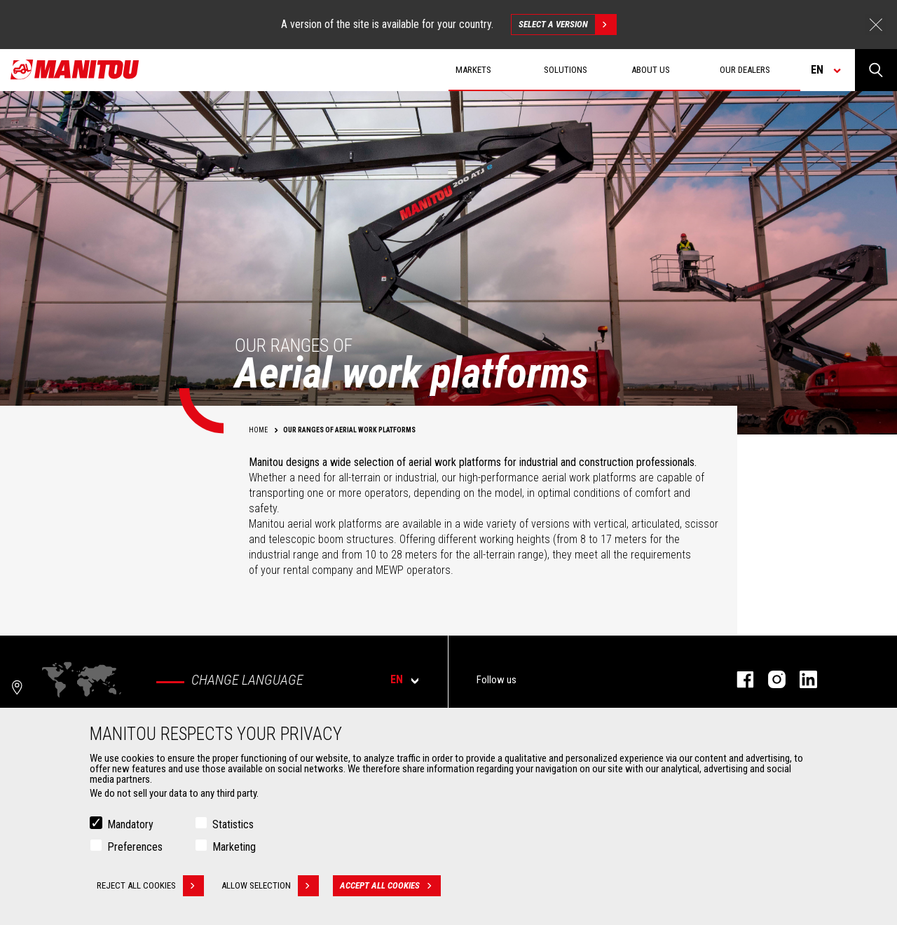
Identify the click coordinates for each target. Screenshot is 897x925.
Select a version (567, 24)
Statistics (233, 826)
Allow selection (270, 887)
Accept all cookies (390, 887)
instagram (770, 679)
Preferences (135, 849)
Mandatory (130, 826)
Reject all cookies (150, 887)
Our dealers (745, 69)
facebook (738, 679)
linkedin (801, 679)
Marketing (234, 849)
